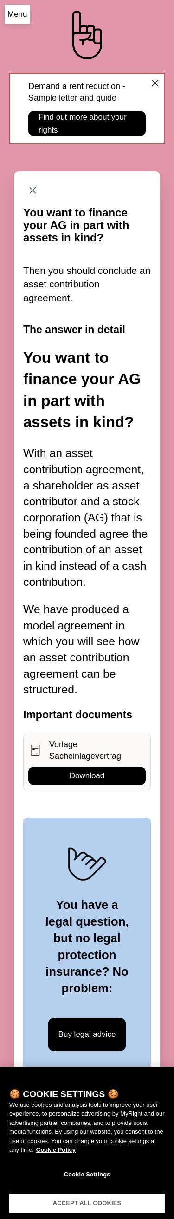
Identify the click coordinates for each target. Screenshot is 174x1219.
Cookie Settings (87, 1177)
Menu (17, 14)
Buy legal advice (87, 1034)
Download (87, 775)
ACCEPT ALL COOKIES (87, 1206)
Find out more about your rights (83, 123)
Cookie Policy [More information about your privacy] (56, 1152)
